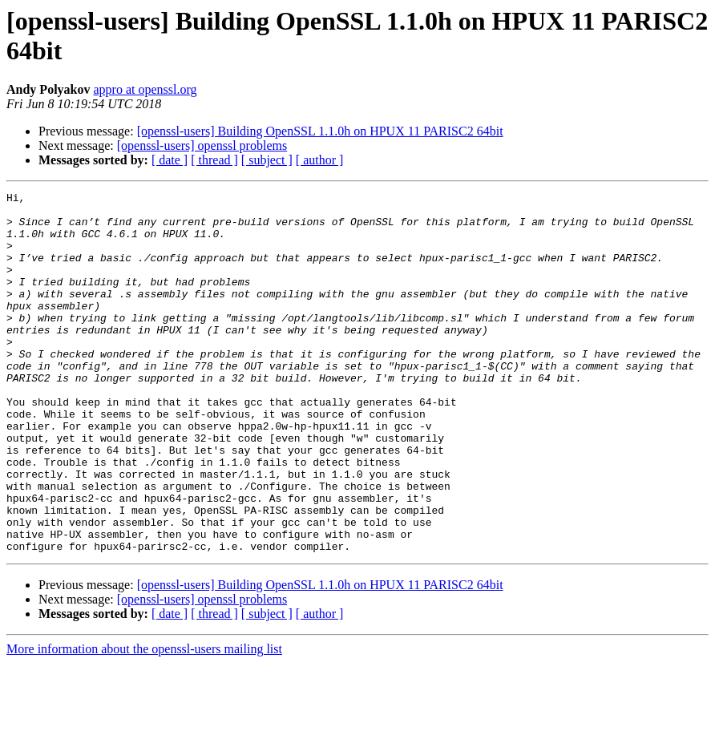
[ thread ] (214, 160)
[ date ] (169, 160)
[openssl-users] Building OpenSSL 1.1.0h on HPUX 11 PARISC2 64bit (320, 131)
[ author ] (320, 160)
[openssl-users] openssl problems (202, 145)
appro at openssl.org (144, 89)
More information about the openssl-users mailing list (144, 721)
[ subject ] (267, 160)
